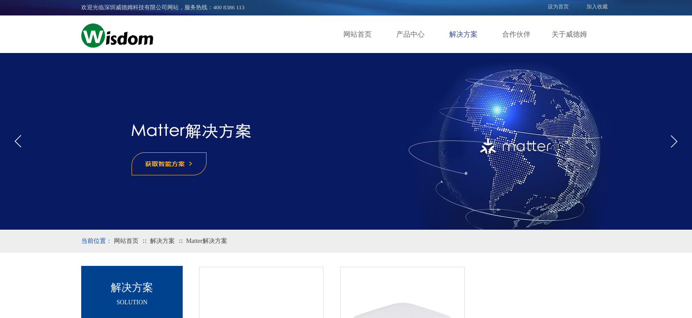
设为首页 (558, 7)
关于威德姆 (569, 34)
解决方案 (463, 34)
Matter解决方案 (206, 241)
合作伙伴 (516, 34)
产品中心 (410, 34)
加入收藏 (597, 7)
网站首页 (357, 34)
